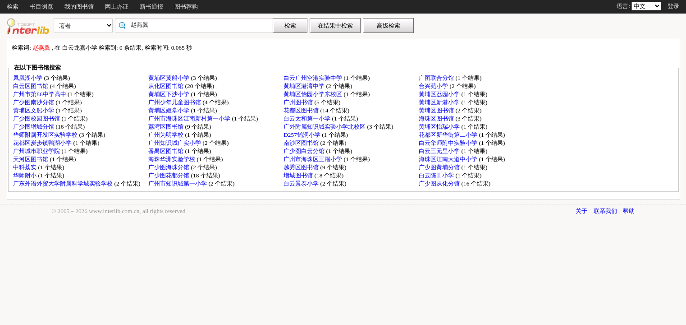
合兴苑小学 (434, 86)
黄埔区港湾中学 (305, 86)
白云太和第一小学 (308, 118)
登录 (673, 6)
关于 (581, 211)
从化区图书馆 (166, 86)
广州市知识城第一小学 (178, 183)
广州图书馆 (299, 102)
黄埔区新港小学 (440, 102)
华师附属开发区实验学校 (46, 134)
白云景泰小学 (302, 183)
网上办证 (116, 6)
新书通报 (151, 6)
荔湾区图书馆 (166, 126)
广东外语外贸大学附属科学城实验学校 (63, 183)
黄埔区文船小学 (34, 110)
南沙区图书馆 (302, 142)
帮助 (629, 211)
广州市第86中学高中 (40, 94)
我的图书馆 (79, 6)
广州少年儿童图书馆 (175, 102)
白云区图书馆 (31, 86)
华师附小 (25, 175)
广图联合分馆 (437, 77)
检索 (12, 6)
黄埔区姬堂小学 (169, 110)
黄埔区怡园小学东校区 (313, 94)
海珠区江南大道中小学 (449, 159)
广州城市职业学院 (37, 151)
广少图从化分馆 (440, 183)
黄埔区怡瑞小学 (440, 126)
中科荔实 (25, 167)
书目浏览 (41, 6)
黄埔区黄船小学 (169, 77)
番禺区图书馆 (166, 151)
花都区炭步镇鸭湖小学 (43, 142)
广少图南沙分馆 (34, 102)
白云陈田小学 (437, 175)
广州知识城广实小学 (175, 142)
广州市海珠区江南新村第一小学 (190, 118)
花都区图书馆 (302, 110)
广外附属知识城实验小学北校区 (325, 126)
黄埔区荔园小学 (440, 94)
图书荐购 (186, 6)
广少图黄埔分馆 (440, 167)
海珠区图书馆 (437, 118)
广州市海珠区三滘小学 (313, 159)
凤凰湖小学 (28, 77)
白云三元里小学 (440, 151)
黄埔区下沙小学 (169, 94)
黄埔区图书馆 (437, 110)
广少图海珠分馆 (169, 167)
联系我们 (605, 211)
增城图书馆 (299, 175)
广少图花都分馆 (169, 175)
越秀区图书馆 (302, 167)
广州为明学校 (166, 134)
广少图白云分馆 (305, 151)
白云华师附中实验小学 (449, 142)
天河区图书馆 (31, 159)
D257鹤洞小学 (303, 134)
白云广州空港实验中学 (313, 77)
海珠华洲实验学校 (172, 159)
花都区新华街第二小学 (449, 134)
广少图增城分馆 (34, 126)
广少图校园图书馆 (37, 118)
